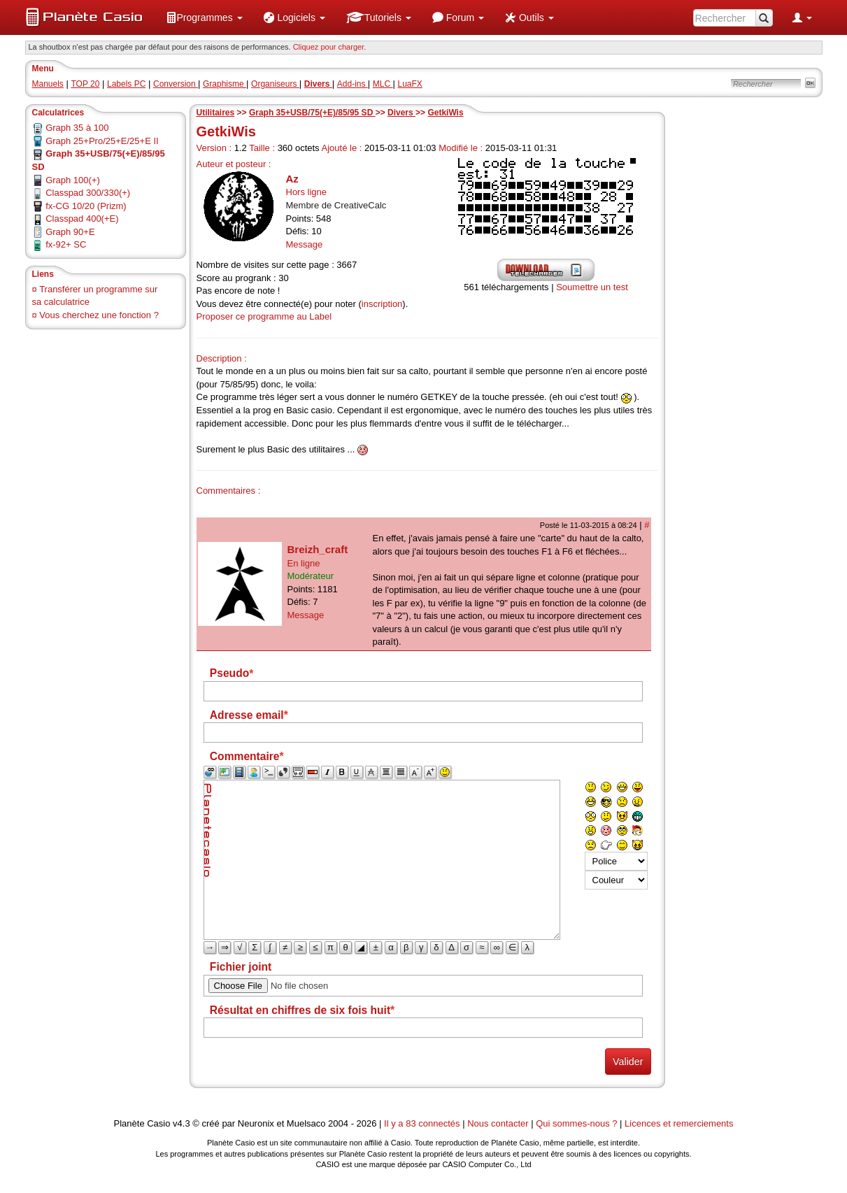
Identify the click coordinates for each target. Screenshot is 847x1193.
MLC (383, 84)
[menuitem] (204, 17)
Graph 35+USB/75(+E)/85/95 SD (312, 112)
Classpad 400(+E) (81, 218)
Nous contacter (497, 1123)
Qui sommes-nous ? (576, 1123)
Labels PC (126, 84)
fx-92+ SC (65, 244)
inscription (382, 304)
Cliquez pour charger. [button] (329, 47)
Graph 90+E (69, 232)
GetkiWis (445, 112)
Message (304, 244)
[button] (204, 17)
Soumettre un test (592, 287)
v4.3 (181, 1123)
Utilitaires (216, 112)
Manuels (48, 84)
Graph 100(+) (72, 180)
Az (292, 179)
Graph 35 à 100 (76, 127)
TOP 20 (85, 84)
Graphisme (224, 84)
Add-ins (352, 84)
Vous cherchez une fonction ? (99, 315)
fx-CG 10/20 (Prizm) (86, 206)
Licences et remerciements (679, 1123)
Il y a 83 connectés (423, 1123)
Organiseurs (275, 84)
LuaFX (410, 84)
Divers (401, 112)
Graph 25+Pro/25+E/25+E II (102, 141)
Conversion (175, 84)
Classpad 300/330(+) (87, 192)
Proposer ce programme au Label (264, 316)
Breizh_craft (317, 549)
